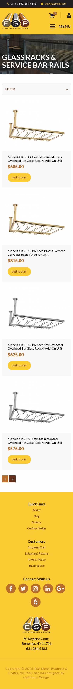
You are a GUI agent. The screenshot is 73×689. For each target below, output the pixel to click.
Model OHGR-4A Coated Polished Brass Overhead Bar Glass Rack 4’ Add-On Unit (35, 158)
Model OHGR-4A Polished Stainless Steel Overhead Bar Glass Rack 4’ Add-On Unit (35, 346)
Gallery (36, 522)
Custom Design (36, 528)
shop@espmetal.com (55, 3)
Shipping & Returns (36, 553)
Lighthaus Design (36, 677)
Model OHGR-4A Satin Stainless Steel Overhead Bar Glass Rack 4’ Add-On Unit (35, 440)
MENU (60, 26)
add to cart (19, 177)
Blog (36, 516)
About (36, 510)
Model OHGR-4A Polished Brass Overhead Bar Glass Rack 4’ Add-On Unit (36, 252)
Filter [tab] (10, 89)
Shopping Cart (36, 547)
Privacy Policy (37, 559)
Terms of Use (36, 565)
